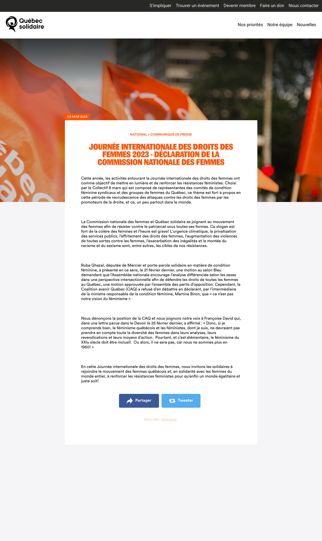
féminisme (168, 419)
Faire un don (272, 5)
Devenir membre (240, 5)
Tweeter (181, 401)
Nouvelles (306, 24)
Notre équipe (280, 24)
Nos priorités (250, 24)
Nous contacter (304, 5)
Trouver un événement (197, 5)
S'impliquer (160, 5)
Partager (139, 401)
